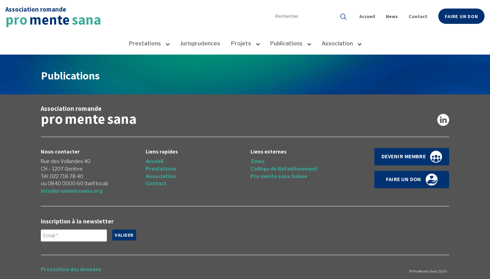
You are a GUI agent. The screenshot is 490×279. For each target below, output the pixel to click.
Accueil (367, 16)
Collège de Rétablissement (284, 169)
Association (337, 43)
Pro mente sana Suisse (278, 176)
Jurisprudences (200, 43)
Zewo (257, 161)
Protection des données (71, 269)
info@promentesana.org (72, 191)
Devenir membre (411, 157)
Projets (241, 43)
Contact (418, 16)
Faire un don (461, 16)
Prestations (145, 43)
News (392, 16)
